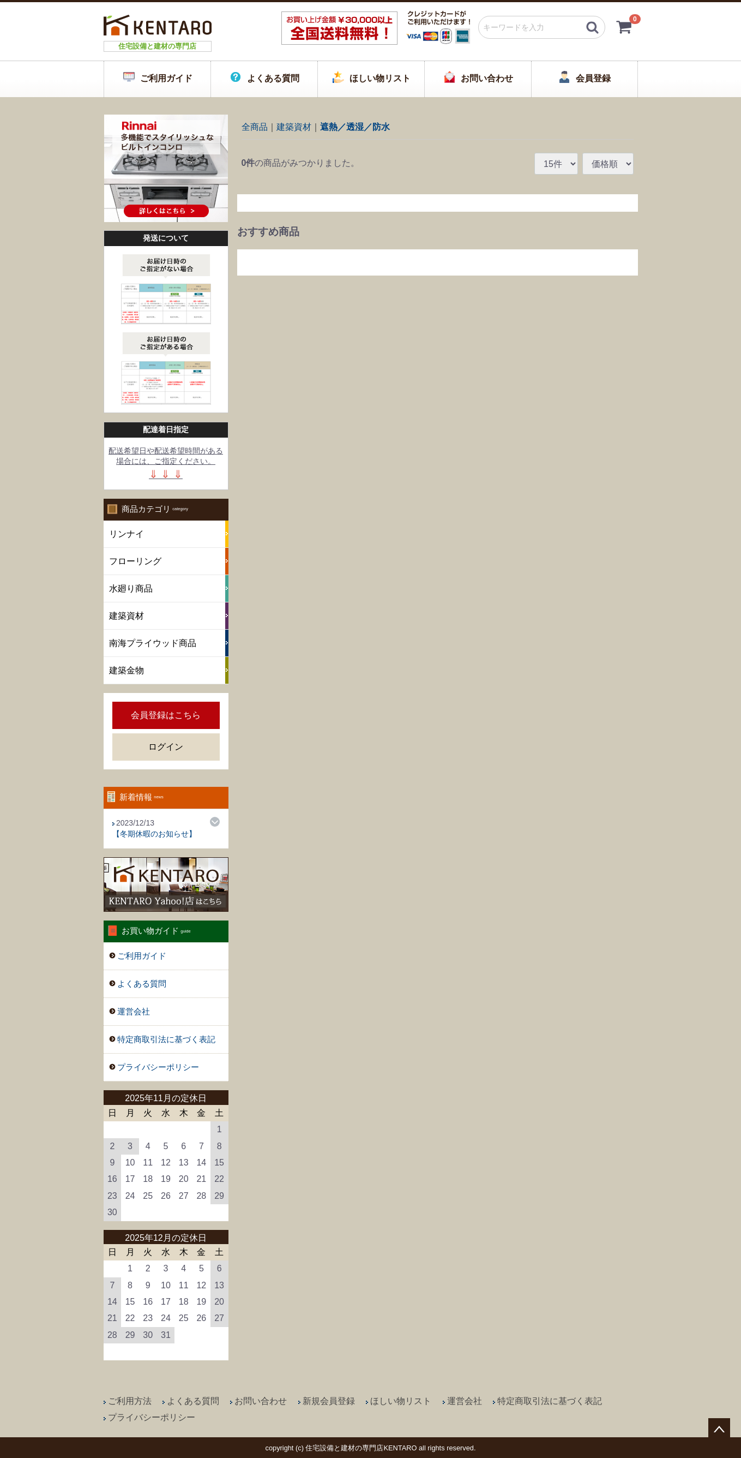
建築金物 (126, 670)
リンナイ (126, 534)
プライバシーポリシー (158, 1067)
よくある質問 (273, 78)
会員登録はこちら (166, 715)
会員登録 (593, 78)
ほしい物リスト (380, 78)
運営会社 (133, 1011)
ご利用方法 (130, 1401)
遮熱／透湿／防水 (355, 126)
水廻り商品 (131, 588)
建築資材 (126, 615)
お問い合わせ (487, 78)
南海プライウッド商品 (152, 643)
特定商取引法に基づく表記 (166, 1039)
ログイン (165, 746)
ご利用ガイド (166, 78)
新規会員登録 (329, 1401)
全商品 (255, 126)
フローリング (135, 561)
